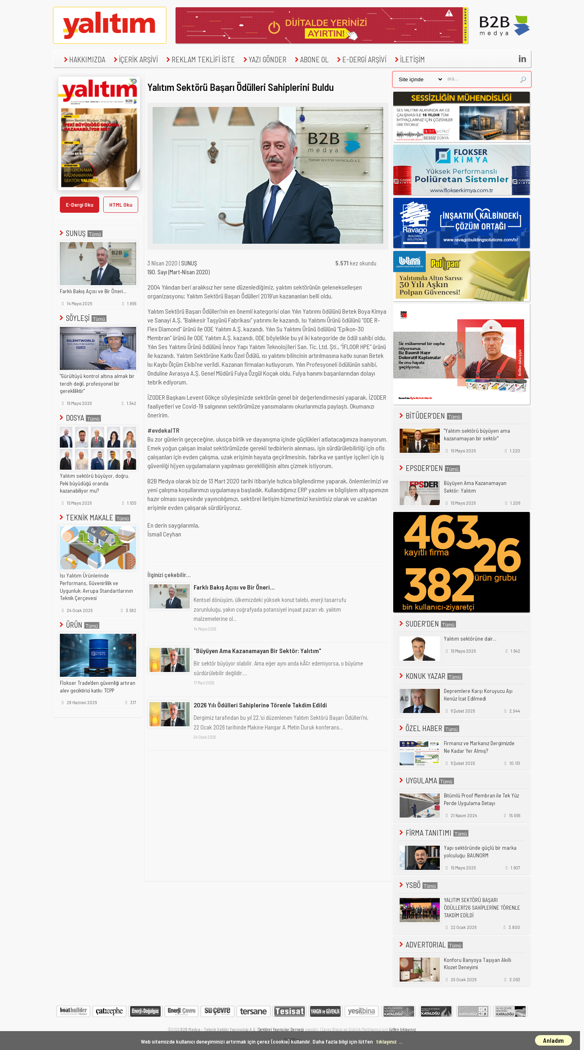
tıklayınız (386, 1041)
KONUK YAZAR (430, 675)
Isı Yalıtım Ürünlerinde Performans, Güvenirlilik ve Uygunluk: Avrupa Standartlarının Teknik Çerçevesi (96, 586)
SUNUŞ (80, 233)
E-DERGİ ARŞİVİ (360, 59)
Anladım (553, 1040)
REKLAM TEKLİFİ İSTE (199, 59)
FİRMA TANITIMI (433, 832)
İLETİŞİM (409, 59)
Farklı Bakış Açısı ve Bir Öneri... (93, 291)
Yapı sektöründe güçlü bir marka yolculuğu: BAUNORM (480, 852)
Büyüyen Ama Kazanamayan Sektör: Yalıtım (475, 487)
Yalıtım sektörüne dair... (470, 638)
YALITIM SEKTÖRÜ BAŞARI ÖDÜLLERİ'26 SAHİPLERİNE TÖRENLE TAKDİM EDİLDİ (482, 907)
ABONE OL (311, 59)
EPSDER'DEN (429, 468)
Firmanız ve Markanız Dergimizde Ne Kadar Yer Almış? (479, 747)
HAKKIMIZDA (83, 59)
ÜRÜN (79, 624)
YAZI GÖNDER (263, 59)
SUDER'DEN (427, 623)
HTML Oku (120, 204)
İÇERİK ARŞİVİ (135, 59)
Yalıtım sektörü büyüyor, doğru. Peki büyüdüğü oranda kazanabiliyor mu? (94, 483)
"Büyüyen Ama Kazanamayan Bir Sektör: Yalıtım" (257, 650)
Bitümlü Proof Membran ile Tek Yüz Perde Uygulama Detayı (481, 799)
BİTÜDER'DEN (430, 415)
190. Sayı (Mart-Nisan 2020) (178, 271)
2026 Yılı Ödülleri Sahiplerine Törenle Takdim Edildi (260, 705)
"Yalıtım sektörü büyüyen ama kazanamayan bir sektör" (477, 434)
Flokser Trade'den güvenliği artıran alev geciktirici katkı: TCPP (97, 687)
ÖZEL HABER (428, 728)
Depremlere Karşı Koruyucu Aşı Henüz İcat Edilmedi (478, 695)
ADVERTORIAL (430, 944)
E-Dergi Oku (79, 204)
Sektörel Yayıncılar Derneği (281, 1029)
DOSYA (79, 417)
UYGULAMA (426, 780)
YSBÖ (418, 885)
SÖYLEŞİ (82, 318)
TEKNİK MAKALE (94, 517)
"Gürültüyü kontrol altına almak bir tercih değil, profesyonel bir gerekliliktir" (97, 383)
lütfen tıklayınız (402, 1029)
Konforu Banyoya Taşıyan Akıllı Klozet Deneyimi (477, 964)
